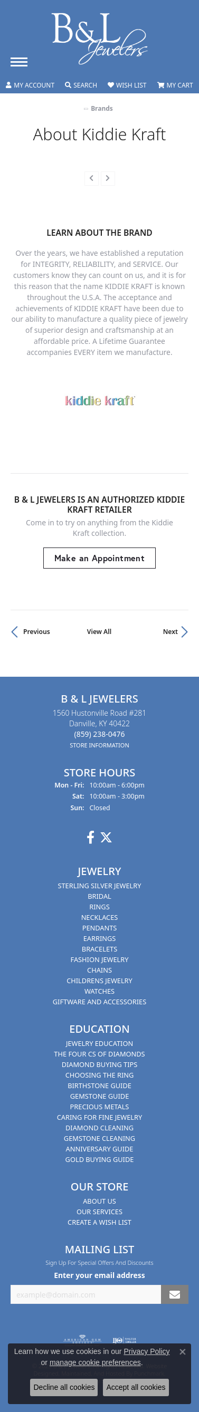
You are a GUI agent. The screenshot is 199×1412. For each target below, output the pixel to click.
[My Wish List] (127, 85)
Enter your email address (99, 1276)
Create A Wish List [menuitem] (99, 1222)
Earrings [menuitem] (99, 938)
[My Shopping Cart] (175, 85)
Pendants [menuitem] (99, 928)
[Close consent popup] (182, 1352)
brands (102, 108)
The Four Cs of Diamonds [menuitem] (99, 1054)
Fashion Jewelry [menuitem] (100, 959)
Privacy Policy (146, 1351)
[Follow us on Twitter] (106, 837)
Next (170, 631)
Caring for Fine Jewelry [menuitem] (100, 1117)
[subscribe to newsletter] (174, 1294)
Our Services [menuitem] (99, 1211)
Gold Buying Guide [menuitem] (99, 1159)
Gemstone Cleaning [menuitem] (99, 1138)
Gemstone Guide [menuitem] (99, 1096)
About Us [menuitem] (99, 1201)
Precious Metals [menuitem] (99, 1106)
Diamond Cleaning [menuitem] (99, 1127)
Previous (36, 631)
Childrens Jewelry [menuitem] (99, 980)
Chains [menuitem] (99, 970)
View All (99, 631)
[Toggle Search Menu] (81, 85)
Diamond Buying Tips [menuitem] (100, 1064)
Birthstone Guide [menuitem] (99, 1085)
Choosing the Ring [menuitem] (99, 1075)
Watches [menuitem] (99, 991)
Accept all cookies (135, 1387)
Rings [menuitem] (99, 906)
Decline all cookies (63, 1387)
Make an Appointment (99, 557)
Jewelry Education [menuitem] (99, 1043)
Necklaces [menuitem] (99, 917)
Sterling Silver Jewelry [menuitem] (99, 885)
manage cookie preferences (95, 1362)
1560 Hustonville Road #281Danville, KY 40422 (99, 729)
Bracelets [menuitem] (99, 949)
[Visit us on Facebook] (90, 837)
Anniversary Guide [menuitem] (100, 1149)
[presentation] (91, 178)
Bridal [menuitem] (99, 896)
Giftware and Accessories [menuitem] (99, 1001)
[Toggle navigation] (19, 62)
